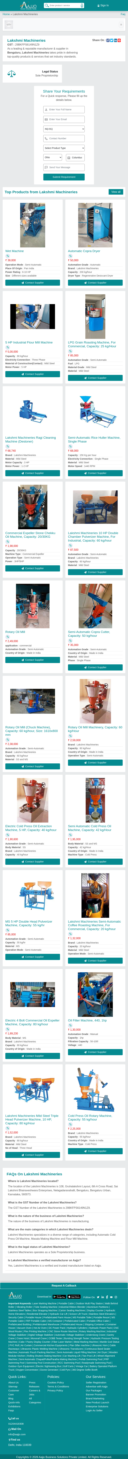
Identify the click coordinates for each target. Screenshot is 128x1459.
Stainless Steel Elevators (102, 1313)
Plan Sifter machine (80, 1344)
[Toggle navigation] (121, 23)
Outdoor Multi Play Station (89, 1302)
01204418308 (16, 1422)
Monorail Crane (39, 1337)
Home (6, 13)
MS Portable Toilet (82, 1316)
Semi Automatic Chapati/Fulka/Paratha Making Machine (48, 1358)
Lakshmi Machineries (25, 13)
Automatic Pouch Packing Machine (37, 1351)
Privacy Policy (55, 1389)
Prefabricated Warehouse (46, 1323)
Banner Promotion (96, 1393)
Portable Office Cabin (98, 1320)
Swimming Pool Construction (41, 1361)
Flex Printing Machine (35, 1330)
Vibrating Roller (24, 1306)
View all (115, 190)
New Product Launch (97, 1401)
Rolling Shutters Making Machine (44, 1354)
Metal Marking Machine (86, 1341)
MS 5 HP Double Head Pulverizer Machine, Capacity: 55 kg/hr (28, 922)
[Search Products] (45, 4)
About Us (13, 1381)
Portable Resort (102, 1316)
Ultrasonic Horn (100, 1344)
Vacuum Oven (24, 1327)
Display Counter (95, 1309)
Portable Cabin (66, 1302)
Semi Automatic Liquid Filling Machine (76, 1351)
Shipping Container (94, 1323)
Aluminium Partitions (97, 1306)
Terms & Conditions (58, 1385)
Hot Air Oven (40, 1327)
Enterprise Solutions (97, 1405)
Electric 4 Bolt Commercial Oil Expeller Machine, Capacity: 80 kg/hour (32, 1021)
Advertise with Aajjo (97, 1385)
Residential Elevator (37, 1313)
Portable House (33, 1316)
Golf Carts (68, 1365)
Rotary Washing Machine (92, 1330)
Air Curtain (26, 1344)
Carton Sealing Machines (72, 1309)
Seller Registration (96, 1381)
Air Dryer (102, 1351)
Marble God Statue (110, 1341)
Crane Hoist (22, 1337)
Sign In (103, 4)
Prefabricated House (72, 1323)
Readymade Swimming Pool (96, 1361)
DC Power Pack (57, 1327)
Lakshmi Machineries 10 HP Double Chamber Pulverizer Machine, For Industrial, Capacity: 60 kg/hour (93, 535)
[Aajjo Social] (98, 1295)
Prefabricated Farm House (57, 1316)
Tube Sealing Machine (45, 1306)
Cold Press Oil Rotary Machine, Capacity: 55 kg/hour (90, 1116)
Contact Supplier (33, 281)
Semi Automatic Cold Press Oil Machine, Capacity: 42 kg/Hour (89, 827)
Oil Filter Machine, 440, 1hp (87, 1019)
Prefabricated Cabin (74, 1320)
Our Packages (94, 1389)
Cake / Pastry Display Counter (34, 1341)
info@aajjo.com (17, 1433)
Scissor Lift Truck (78, 1313)
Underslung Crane (95, 1334)
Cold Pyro (65, 1368)
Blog (10, 1397)
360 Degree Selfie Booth (85, 1368)
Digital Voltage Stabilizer (41, 1334)
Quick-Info (14, 1401)
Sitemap (13, 1385)
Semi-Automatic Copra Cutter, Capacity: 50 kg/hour (89, 632)
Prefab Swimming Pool (90, 1358)
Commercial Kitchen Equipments (51, 1344)
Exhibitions (14, 1405)
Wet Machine (14, 250)
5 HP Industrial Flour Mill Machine (29, 341)
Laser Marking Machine (44, 1302)
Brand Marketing (95, 1397)
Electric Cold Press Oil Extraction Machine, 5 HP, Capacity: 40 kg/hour (30, 827)
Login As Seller (94, 1409)
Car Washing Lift (71, 1354)
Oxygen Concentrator (27, 1368)
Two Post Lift (89, 1354)
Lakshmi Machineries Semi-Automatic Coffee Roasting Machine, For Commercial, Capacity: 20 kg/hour (94, 924)
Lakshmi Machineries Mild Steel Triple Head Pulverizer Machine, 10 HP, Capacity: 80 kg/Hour (31, 1118)
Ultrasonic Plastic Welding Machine (39, 1348)
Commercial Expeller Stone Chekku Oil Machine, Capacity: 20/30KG (30, 533)
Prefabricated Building (19, 1323)
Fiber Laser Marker (62, 1341)
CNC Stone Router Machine (62, 1330)
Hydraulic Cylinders (77, 1327)
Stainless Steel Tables (19, 1309)
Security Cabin (16, 1316)
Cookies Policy (56, 1381)
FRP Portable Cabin (36, 1320)
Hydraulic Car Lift (58, 1313)
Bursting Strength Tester (76, 1337)
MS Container (55, 1320)
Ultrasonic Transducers (71, 1348)
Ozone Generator (49, 1368)
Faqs (11, 1409)
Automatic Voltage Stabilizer (69, 1334)
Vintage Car (82, 1365)
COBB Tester (55, 1337)
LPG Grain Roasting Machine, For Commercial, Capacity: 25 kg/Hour (92, 343)
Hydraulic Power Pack (100, 1327)
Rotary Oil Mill (15, 631)
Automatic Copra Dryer (84, 250)
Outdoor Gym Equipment (21, 1365)
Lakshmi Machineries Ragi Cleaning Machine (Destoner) (30, 438)
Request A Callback (64, 1284)
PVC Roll (14, 1344)
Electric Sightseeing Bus (48, 1365)
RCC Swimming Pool (69, 1361)
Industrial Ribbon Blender (72, 1306)
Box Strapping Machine (45, 1309)
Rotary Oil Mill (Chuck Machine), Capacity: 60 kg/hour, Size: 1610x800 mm (31, 729)
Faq (123, 13)
